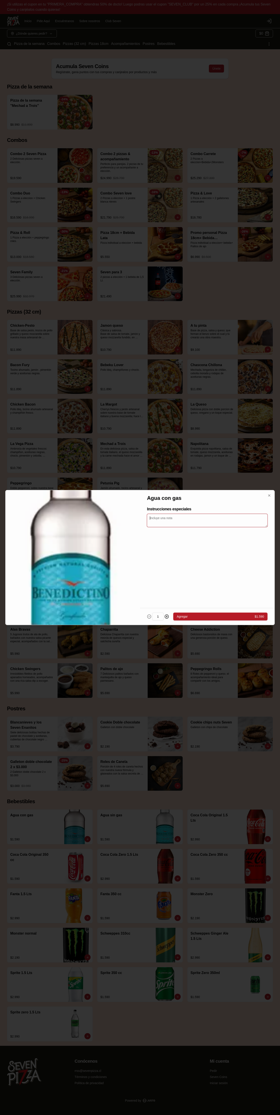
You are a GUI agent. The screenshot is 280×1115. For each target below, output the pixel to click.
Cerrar (140, 589)
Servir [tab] (173, 537)
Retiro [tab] (140, 537)
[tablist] (140, 537)
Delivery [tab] (106, 537)
